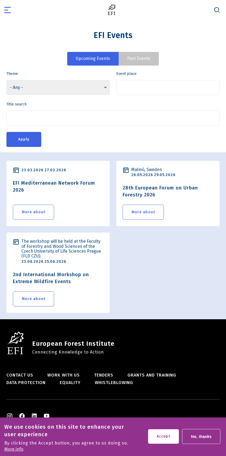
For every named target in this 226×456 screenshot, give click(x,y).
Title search (16, 104)
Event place (126, 73)
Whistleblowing (114, 382)
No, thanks (201, 438)
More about (33, 212)
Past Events (138, 58)
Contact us (19, 375)
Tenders (103, 375)
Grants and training (151, 375)
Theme (12, 73)
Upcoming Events (93, 58)
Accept (163, 438)
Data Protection (26, 382)
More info (13, 451)
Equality (70, 382)
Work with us (63, 375)
